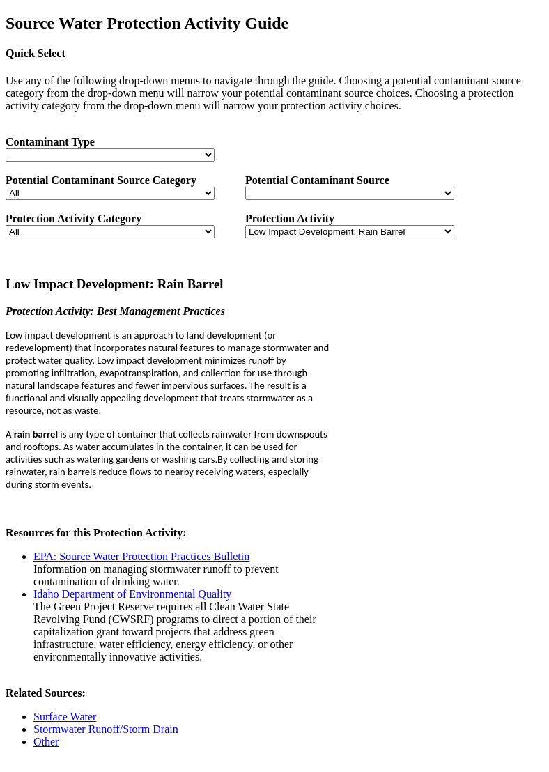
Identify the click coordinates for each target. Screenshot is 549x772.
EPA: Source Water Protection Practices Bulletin (141, 556)
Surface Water (64, 717)
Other (46, 742)
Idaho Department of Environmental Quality (132, 594)
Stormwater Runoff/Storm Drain (105, 729)
